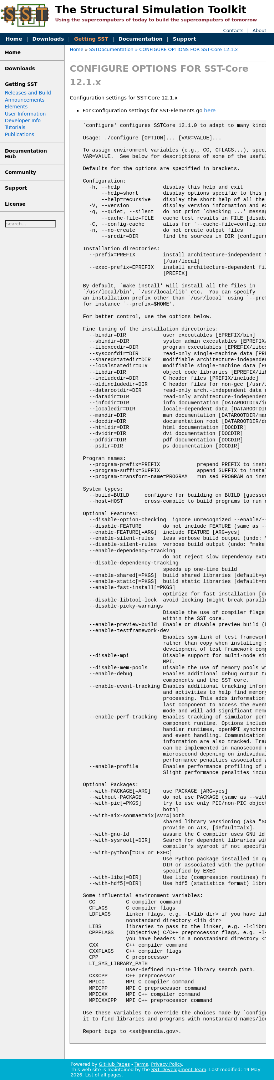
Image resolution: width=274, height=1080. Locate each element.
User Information (25, 114)
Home (13, 39)
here (209, 110)
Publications (19, 134)
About (259, 30)
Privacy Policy (166, 1064)
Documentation (140, 39)
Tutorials (15, 127)
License (15, 204)
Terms (141, 1064)
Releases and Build (28, 93)
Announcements (25, 100)
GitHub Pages (114, 1064)
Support (184, 39)
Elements (16, 106)
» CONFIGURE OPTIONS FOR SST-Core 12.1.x (186, 49)
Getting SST (91, 39)
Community (20, 172)
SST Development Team (178, 1069)
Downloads (48, 39)
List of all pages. (104, 1075)
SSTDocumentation (111, 49)
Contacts (233, 30)
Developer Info (23, 120)
